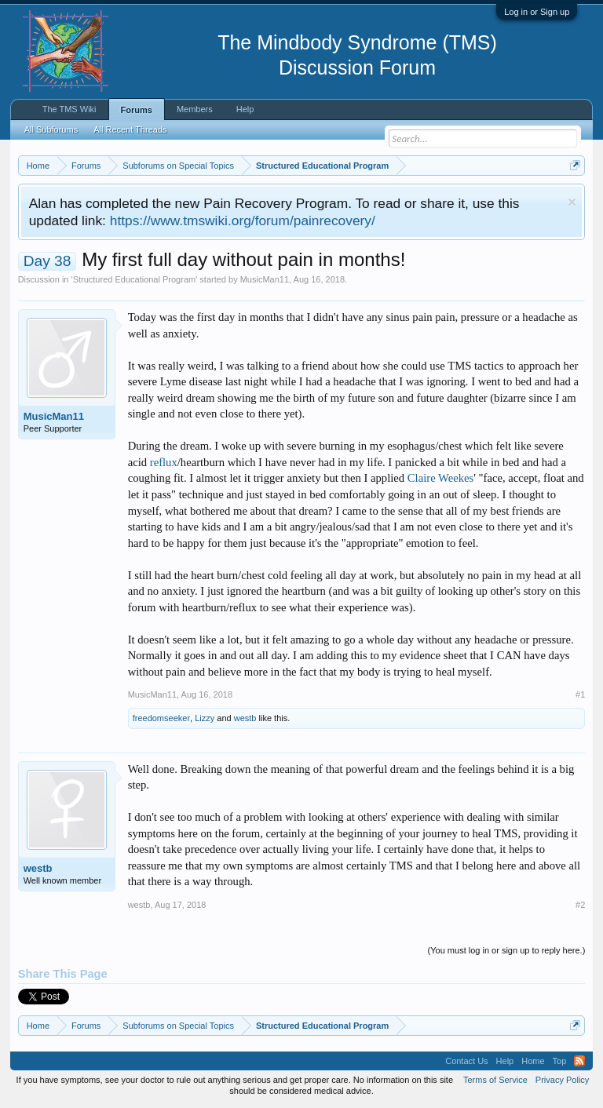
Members (195, 109)
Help (245, 109)
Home (532, 1061)
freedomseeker (161, 718)
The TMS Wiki (69, 109)
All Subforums (51, 129)
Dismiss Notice (572, 202)
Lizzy (204, 718)
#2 (580, 904)
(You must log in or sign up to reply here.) (507, 950)
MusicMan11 (264, 279)
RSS (579, 1060)
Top (560, 1061)
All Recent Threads (129, 129)
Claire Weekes (440, 478)
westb (245, 718)
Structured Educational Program (134, 279)
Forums (136, 110)
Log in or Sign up (536, 11)
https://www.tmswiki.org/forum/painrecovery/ (242, 220)
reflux (163, 462)
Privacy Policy (562, 1079)
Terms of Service (495, 1079)
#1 (580, 694)
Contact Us (466, 1061)
